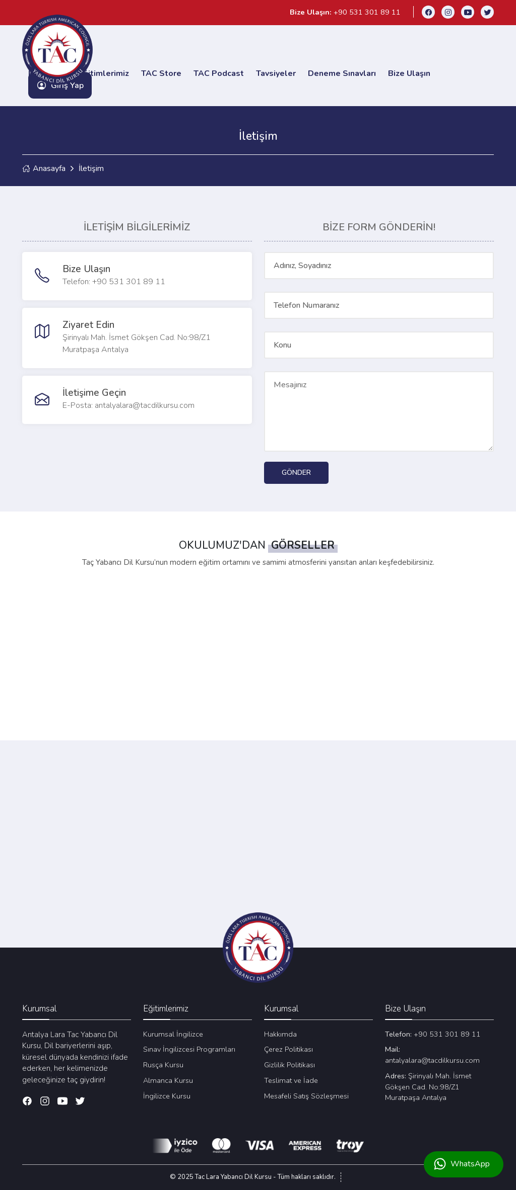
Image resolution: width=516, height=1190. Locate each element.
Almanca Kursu (168, 1080)
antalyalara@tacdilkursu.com (432, 1054)
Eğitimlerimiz (104, 72)
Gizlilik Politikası (289, 1064)
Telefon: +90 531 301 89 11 (113, 281)
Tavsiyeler (276, 72)
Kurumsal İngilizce (173, 1034)
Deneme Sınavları (342, 72)
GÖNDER (296, 472)
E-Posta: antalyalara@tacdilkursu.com (128, 404)
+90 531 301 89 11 (433, 1034)
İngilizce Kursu (166, 1095)
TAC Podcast (219, 72)
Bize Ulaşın (409, 72)
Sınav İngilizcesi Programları (189, 1049)
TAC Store (161, 72)
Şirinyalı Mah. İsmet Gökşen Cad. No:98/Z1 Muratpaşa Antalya (428, 1086)
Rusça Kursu (163, 1064)
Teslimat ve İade (291, 1080)
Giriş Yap (60, 85)
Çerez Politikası (288, 1049)
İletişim (91, 168)
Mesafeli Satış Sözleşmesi (306, 1095)
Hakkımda (280, 1034)
